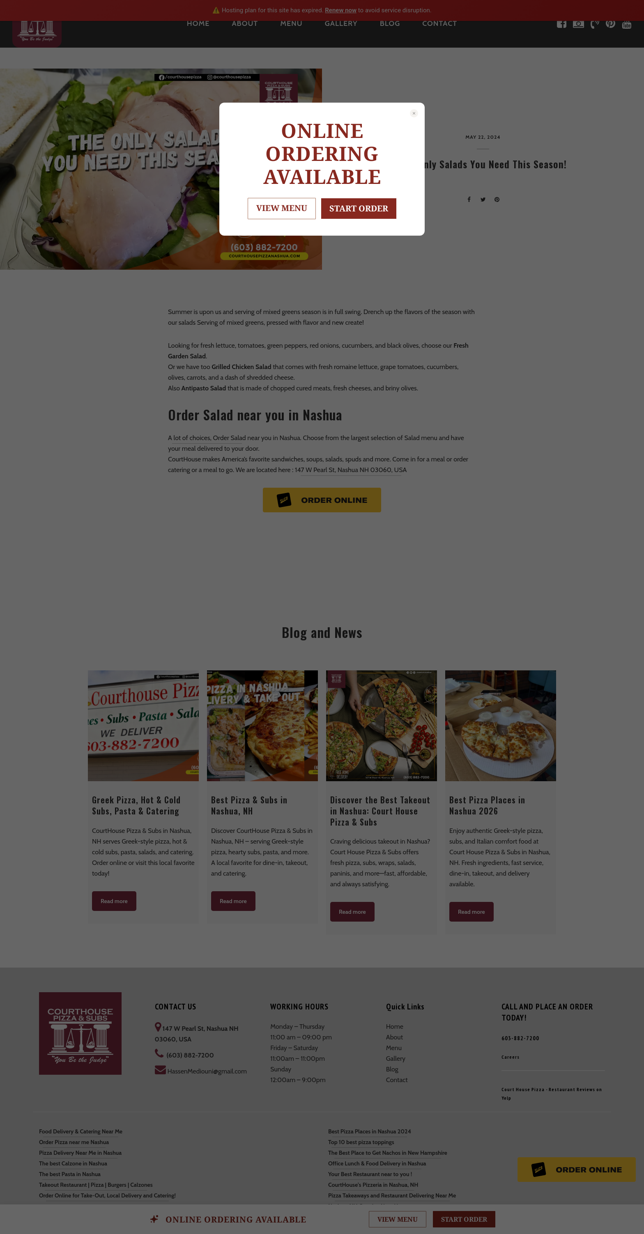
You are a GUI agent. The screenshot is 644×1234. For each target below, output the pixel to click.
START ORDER (358, 208)
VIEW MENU (281, 207)
